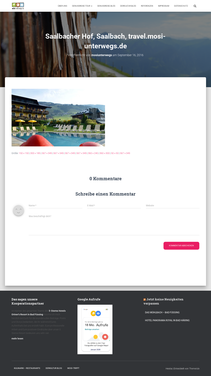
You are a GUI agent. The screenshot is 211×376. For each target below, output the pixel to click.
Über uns (62, 6)
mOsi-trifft (73, 368)
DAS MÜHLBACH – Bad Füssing (162, 312)
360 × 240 (93, 153)
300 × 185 (35, 153)
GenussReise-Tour (82, 6)
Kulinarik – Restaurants (27, 368)
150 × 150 (24, 153)
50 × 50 (115, 153)
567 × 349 (47, 153)
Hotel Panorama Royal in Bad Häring (167, 320)
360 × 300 (105, 153)
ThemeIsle (194, 368)
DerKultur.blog (128, 6)
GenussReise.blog (106, 6)
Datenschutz (181, 6)
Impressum (163, 6)
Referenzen (147, 6)
